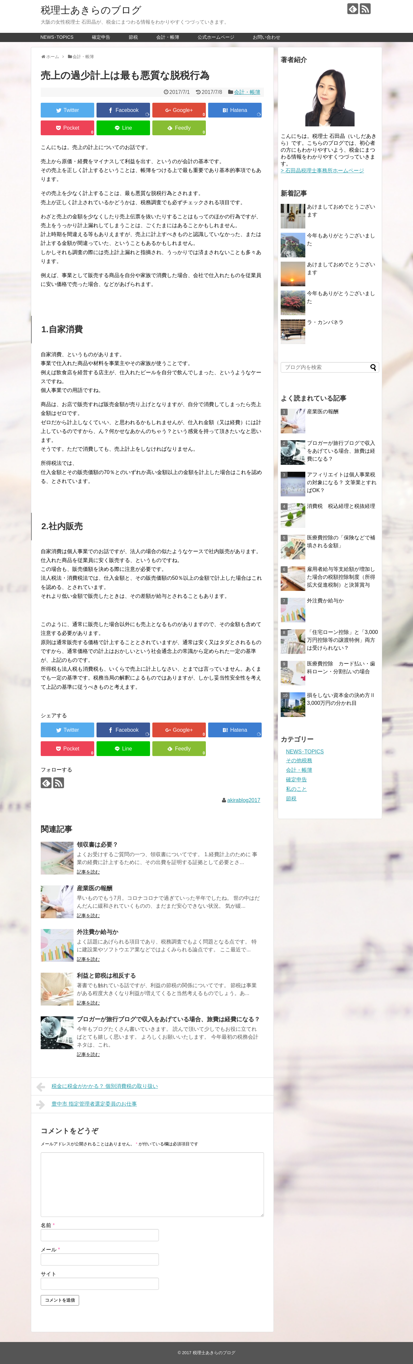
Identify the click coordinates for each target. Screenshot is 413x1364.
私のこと (296, 789)
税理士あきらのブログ (91, 10)
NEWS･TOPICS (57, 37)
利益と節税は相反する (106, 975)
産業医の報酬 (94, 888)
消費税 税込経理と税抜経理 (341, 506)
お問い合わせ (266, 37)
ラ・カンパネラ (325, 322)
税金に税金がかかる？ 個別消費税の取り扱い (97, 1087)
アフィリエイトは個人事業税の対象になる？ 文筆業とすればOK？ (342, 482)
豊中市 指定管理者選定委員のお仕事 (86, 1104)
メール (50, 1249)
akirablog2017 (243, 800)
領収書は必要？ (97, 844)
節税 (133, 37)
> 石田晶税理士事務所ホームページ (322, 170)
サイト (48, 1274)
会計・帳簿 (167, 37)
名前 (48, 1225)
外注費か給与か (97, 932)
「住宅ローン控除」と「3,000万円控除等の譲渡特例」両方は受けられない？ (342, 640)
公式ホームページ (216, 37)
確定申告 (101, 37)
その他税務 (299, 760)
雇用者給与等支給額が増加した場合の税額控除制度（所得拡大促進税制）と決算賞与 (341, 577)
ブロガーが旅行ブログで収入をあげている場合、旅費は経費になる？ (168, 1019)
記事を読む (88, 872)
